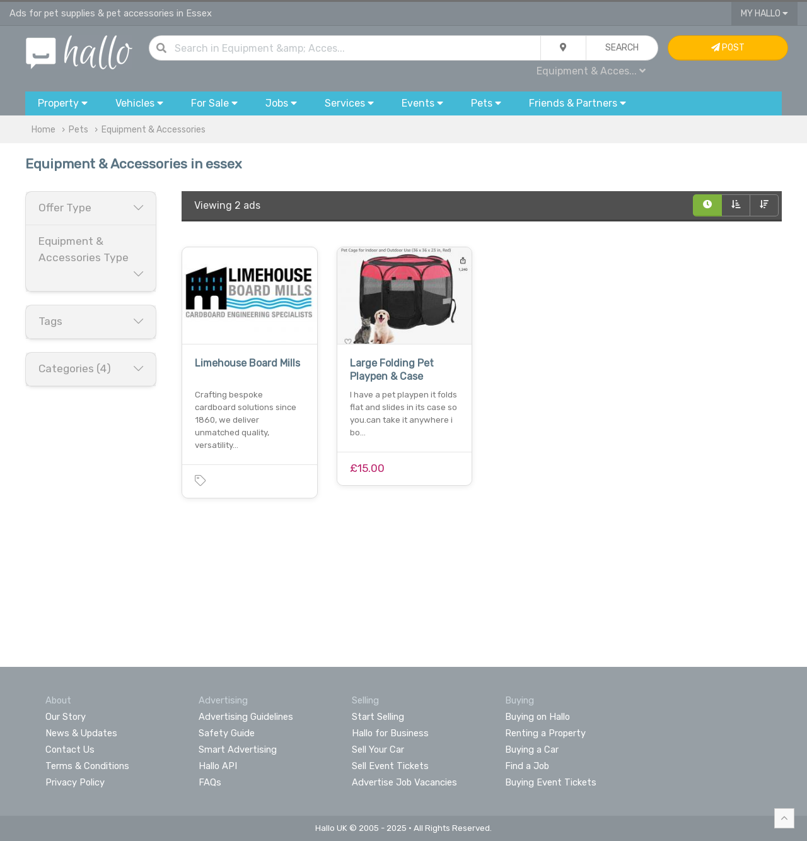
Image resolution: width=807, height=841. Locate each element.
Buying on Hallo (537, 716)
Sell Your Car (378, 749)
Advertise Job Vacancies (404, 782)
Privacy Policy (75, 782)
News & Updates (81, 733)
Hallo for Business (390, 733)
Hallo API (218, 766)
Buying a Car (532, 749)
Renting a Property (545, 733)
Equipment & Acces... (591, 71)
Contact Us (70, 749)
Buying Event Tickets (550, 782)
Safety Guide (227, 733)
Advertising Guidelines (246, 716)
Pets (78, 129)
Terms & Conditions (87, 766)
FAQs (210, 782)
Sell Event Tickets (390, 766)
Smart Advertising (238, 749)
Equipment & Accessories (154, 129)
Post (728, 47)
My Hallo (764, 13)
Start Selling (378, 716)
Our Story (65, 716)
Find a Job (527, 766)
